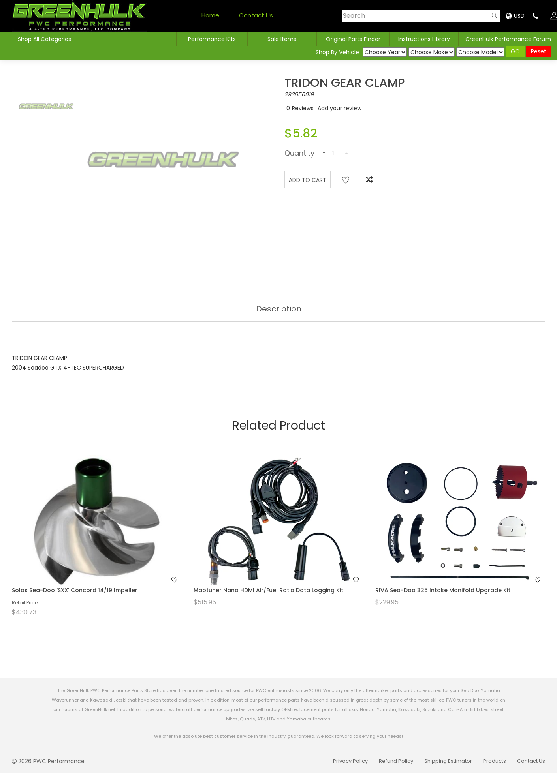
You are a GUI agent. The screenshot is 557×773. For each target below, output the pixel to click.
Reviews (303, 108)
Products (494, 761)
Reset (538, 51)
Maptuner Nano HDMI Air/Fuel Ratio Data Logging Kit (268, 590)
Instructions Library (424, 39)
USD (515, 16)
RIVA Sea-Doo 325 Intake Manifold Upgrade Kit (442, 590)
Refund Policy (396, 761)
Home (210, 15)
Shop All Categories (44, 39)
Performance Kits (212, 39)
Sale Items (281, 39)
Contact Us (256, 15)
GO (515, 51)
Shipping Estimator (448, 761)
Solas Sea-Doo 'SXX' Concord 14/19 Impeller (74, 590)
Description (278, 308)
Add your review (339, 108)
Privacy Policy (350, 761)
